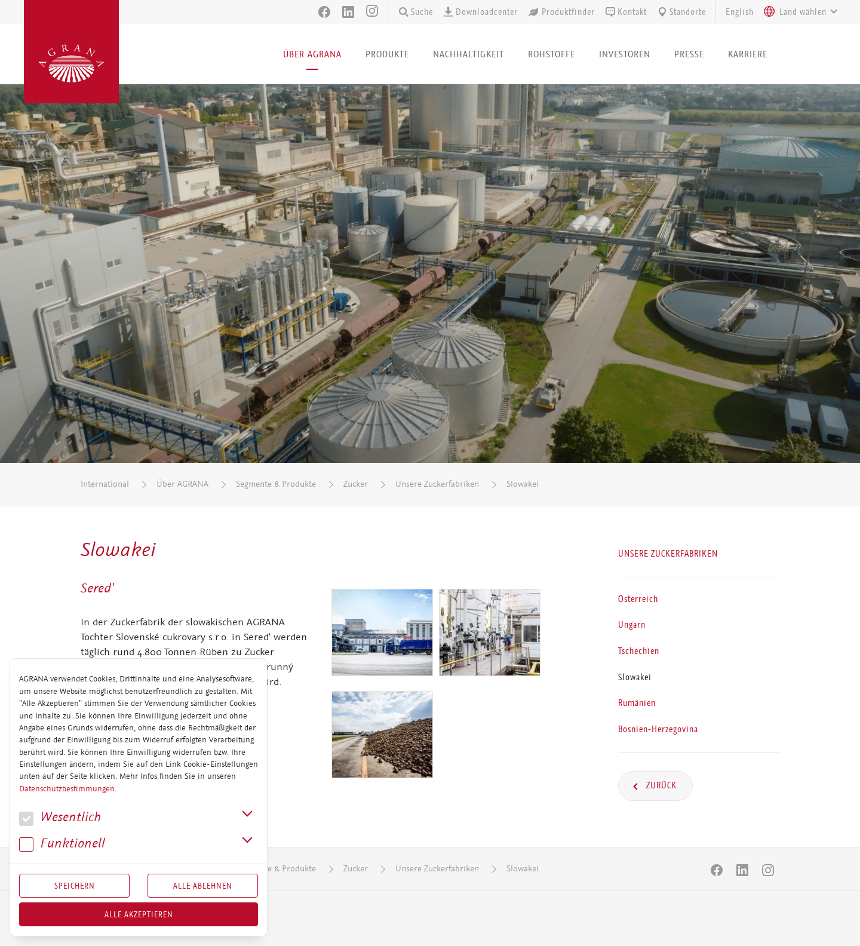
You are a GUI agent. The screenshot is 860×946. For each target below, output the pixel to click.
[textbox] (803, 12)
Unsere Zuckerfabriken (437, 484)
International (105, 484)
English (740, 12)
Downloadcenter (480, 12)
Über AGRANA (182, 484)
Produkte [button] (387, 54)
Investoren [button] (624, 54)
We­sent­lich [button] (60, 817)
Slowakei (522, 484)
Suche (415, 12)
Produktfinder (561, 12)
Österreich (638, 598)
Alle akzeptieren (139, 914)
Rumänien (637, 703)
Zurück (660, 785)
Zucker (355, 484)
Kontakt (625, 12)
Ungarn (632, 625)
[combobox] (797, 12)
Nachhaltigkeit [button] (468, 54)
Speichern (74, 885)
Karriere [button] (747, 54)
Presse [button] (689, 54)
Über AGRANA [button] (312, 54)
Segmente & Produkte (276, 484)
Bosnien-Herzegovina (658, 729)
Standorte (681, 12)
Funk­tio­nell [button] (62, 844)
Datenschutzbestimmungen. (67, 789)
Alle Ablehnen (202, 885)
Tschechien (638, 651)
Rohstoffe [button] (551, 54)
